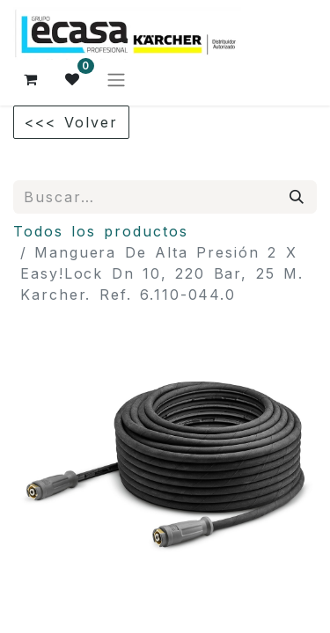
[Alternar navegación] (116, 79)
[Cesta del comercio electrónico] (30, 79)
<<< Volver (71, 122)
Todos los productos (100, 231)
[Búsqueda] (297, 197)
